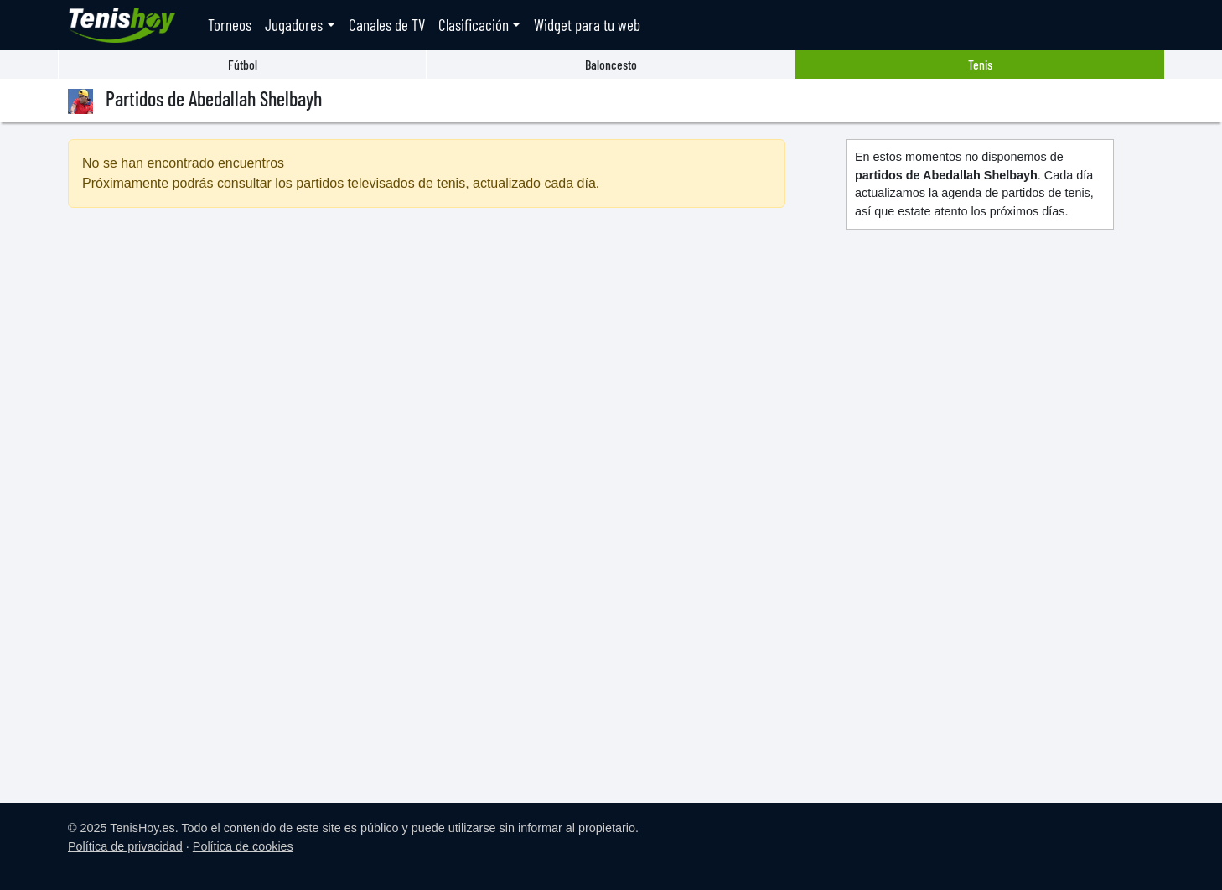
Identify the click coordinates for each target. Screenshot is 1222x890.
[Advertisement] (427, 365)
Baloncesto (611, 64)
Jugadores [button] (294, 24)
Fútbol (242, 64)
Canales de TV (387, 24)
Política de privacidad (125, 846)
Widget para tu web (587, 24)
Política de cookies (243, 846)
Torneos (229, 24)
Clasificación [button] (473, 24)
